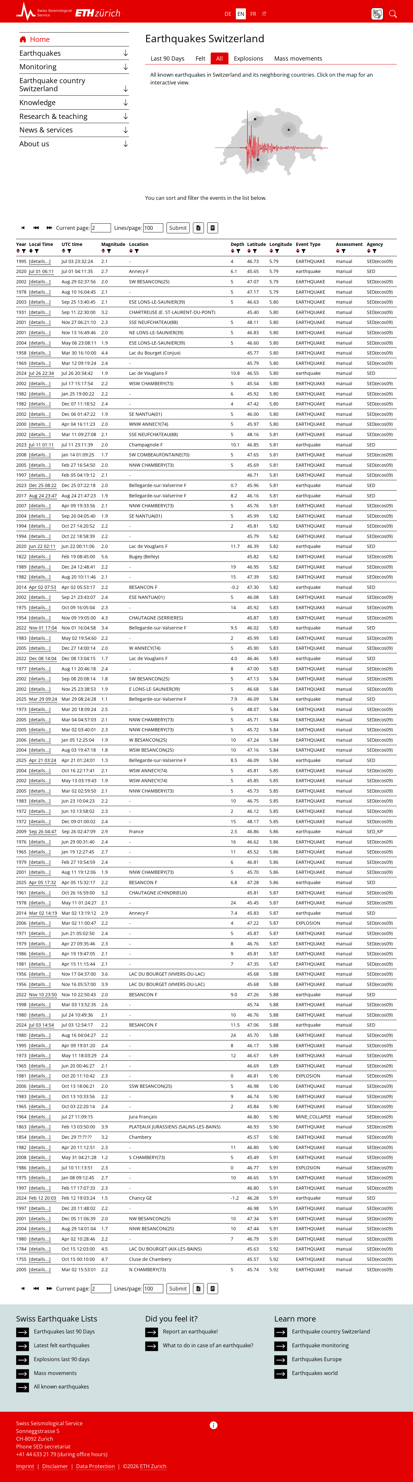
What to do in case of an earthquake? (208, 1345)
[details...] (40, 261)
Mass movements (298, 58)
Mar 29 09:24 (43, 699)
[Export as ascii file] (212, 227)
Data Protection (95, 1466)
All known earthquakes (61, 1386)
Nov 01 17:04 (43, 628)
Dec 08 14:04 (42, 658)
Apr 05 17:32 (42, 882)
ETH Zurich (153, 1466)
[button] (44, 11)
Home (34, 39)
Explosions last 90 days (62, 1359)
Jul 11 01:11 (41, 445)
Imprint (25, 1466)
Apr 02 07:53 (42, 587)
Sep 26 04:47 (42, 831)
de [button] (228, 13)
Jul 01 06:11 (41, 271)
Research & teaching (74, 116)
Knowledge (74, 102)
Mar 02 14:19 (43, 913)
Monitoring (74, 67)
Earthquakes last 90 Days (64, 1331)
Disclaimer (55, 1466)
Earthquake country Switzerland (74, 84)
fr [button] (253, 13)
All (219, 58)
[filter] (23, 251)
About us (74, 144)
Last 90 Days (168, 58)
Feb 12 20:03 (42, 1198)
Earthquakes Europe (317, 1359)
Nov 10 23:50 (43, 994)
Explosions (248, 58)
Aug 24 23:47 (43, 495)
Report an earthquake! (190, 1331)
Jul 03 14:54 (41, 1025)
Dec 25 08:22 (42, 485)
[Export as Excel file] (198, 227)
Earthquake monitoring (320, 1345)
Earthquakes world (315, 1373)
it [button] (264, 13)
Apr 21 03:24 (42, 760)
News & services (74, 130)
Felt (200, 58)
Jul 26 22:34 (41, 373)
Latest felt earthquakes (62, 1345)
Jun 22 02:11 (42, 546)
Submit (178, 227)
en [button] (240, 13)
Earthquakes (74, 53)
